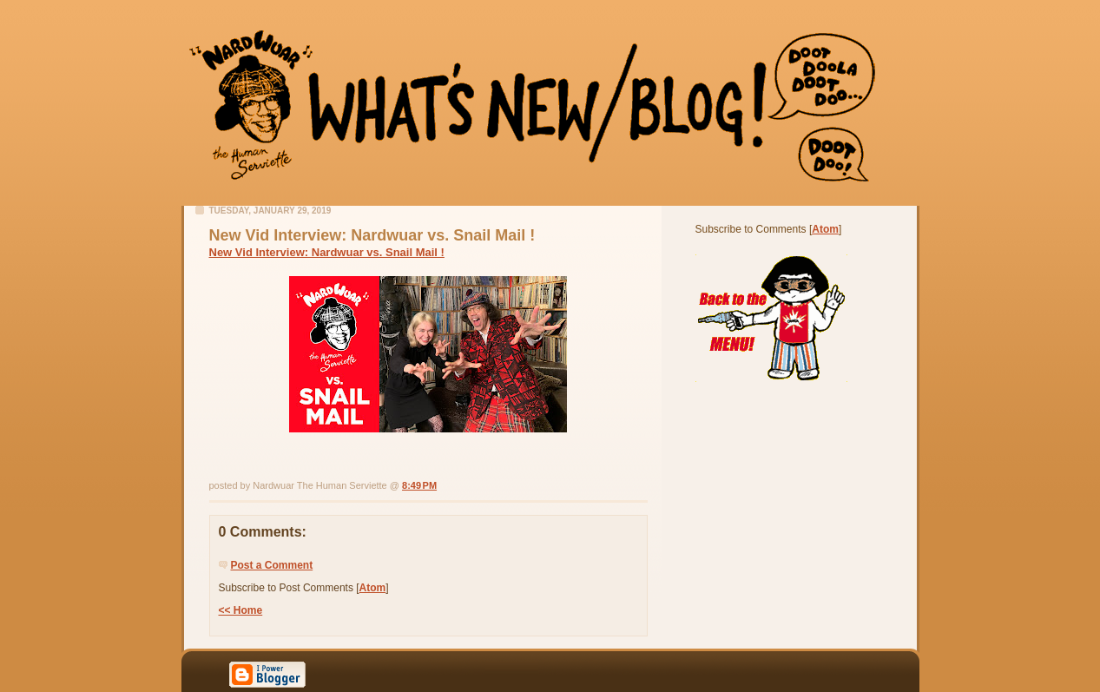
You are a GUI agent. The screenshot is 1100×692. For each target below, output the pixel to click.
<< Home (241, 610)
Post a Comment (272, 565)
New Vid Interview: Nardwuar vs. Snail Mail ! (327, 252)
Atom (372, 588)
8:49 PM (419, 485)
